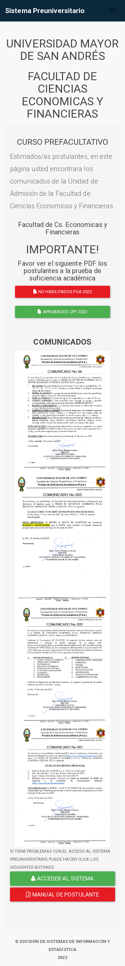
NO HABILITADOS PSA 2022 (62, 291)
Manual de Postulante (62, 894)
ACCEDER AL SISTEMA (62, 878)
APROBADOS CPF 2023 (62, 311)
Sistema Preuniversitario (45, 11)
